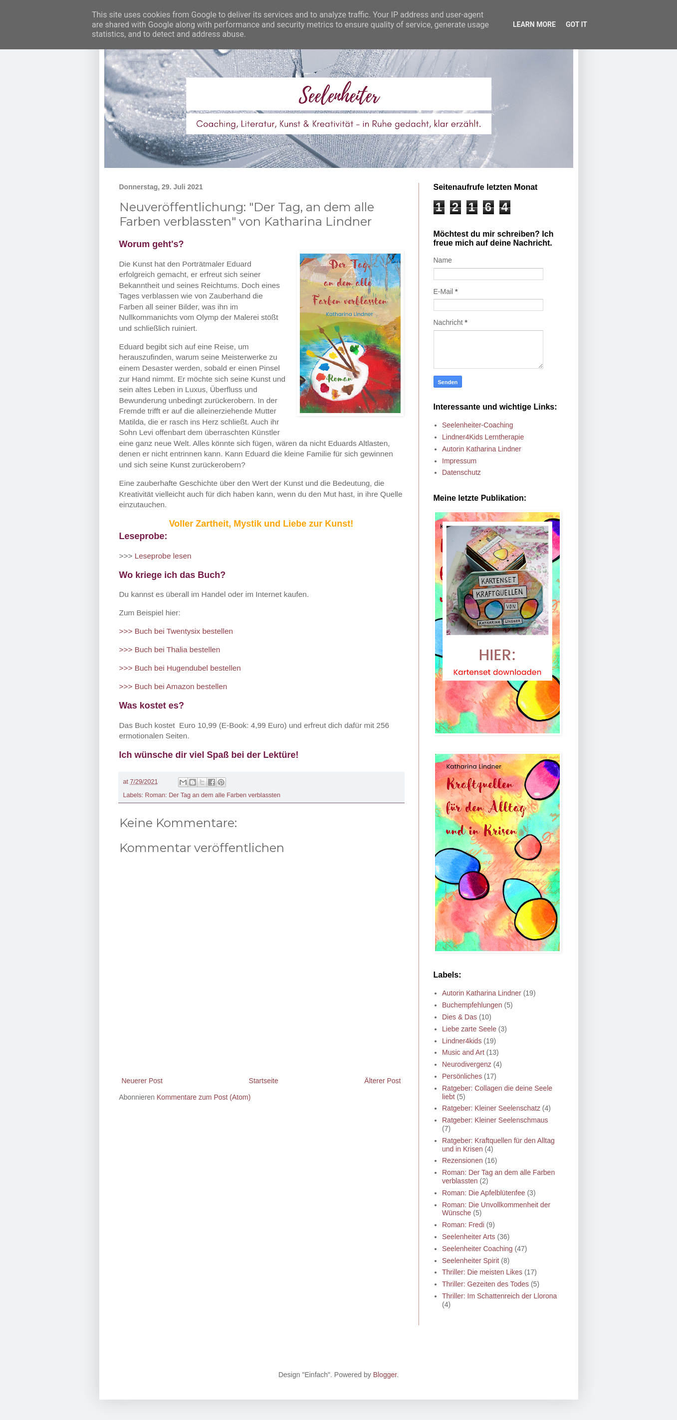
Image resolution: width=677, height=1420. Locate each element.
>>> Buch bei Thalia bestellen (170, 649)
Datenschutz (461, 472)
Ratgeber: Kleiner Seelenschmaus (495, 1120)
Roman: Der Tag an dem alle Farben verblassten (212, 795)
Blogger (385, 1375)
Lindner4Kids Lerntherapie (483, 437)
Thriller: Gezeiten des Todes (485, 1284)
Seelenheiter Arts (468, 1237)
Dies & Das (459, 1017)
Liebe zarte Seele (469, 1029)
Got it (576, 24)
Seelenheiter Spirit (470, 1261)
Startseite (263, 1081)
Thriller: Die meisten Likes (482, 1272)
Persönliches (462, 1076)
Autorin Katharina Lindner (481, 449)
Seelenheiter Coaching (477, 1249)
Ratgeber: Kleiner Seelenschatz (491, 1108)
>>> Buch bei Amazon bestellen (173, 686)
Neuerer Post (142, 1081)
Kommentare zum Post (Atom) (203, 1097)
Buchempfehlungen (472, 1005)
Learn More (534, 24)
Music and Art (463, 1052)
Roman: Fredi (463, 1225)
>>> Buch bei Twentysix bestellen (176, 631)
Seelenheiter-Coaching (477, 425)
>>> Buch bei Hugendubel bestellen (180, 668)
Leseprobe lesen (163, 556)
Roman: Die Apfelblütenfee (483, 1193)
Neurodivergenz (466, 1064)
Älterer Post (382, 1081)
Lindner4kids (461, 1041)
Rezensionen (462, 1160)
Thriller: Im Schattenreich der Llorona (499, 1296)
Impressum (459, 461)
